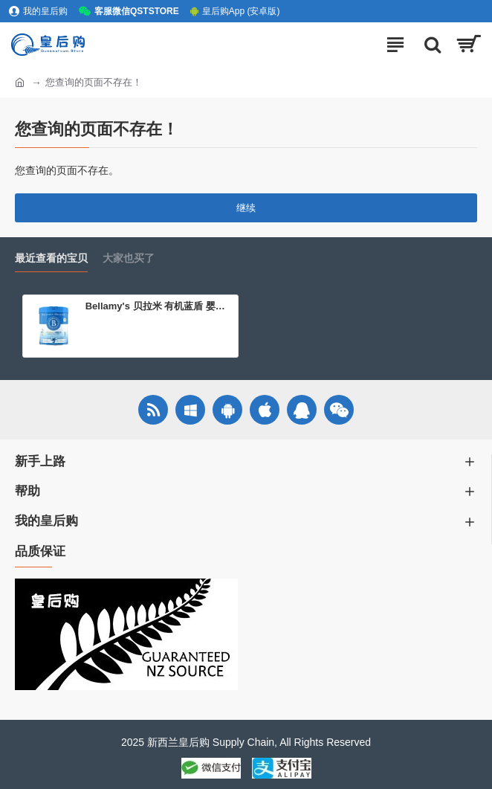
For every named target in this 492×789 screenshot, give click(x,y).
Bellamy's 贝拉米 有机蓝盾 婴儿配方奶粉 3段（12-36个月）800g (159, 306)
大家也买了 (129, 258)
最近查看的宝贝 (51, 258)
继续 (246, 207)
